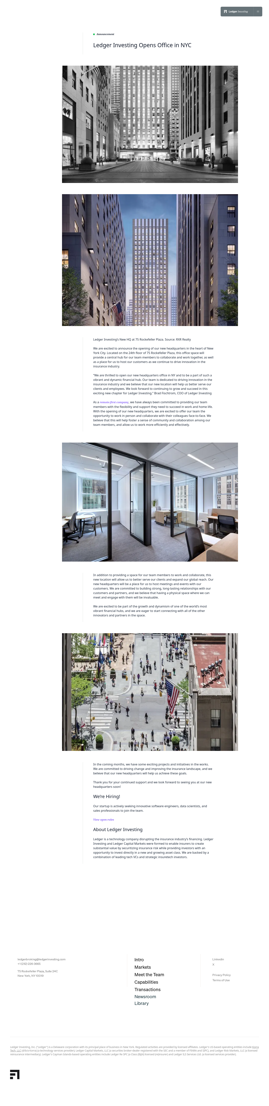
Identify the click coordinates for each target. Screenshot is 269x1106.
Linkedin (218, 959)
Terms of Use (221, 980)
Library (141, 1003)
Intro (139, 960)
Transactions (147, 989)
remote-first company (114, 402)
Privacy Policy (221, 975)
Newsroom (145, 997)
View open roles (103, 819)
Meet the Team (149, 974)
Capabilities (146, 982)
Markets (142, 967)
